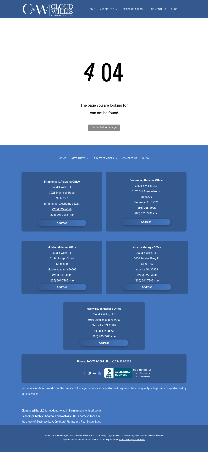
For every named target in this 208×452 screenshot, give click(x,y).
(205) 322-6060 (62, 209)
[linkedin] (94, 373)
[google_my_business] (99, 373)
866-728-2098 (95, 361)
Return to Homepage (104, 127)
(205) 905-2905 (146, 207)
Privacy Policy (138, 439)
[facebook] (84, 373)
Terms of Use (125, 439)
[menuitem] (91, 9)
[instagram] (89, 373)
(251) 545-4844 (62, 275)
